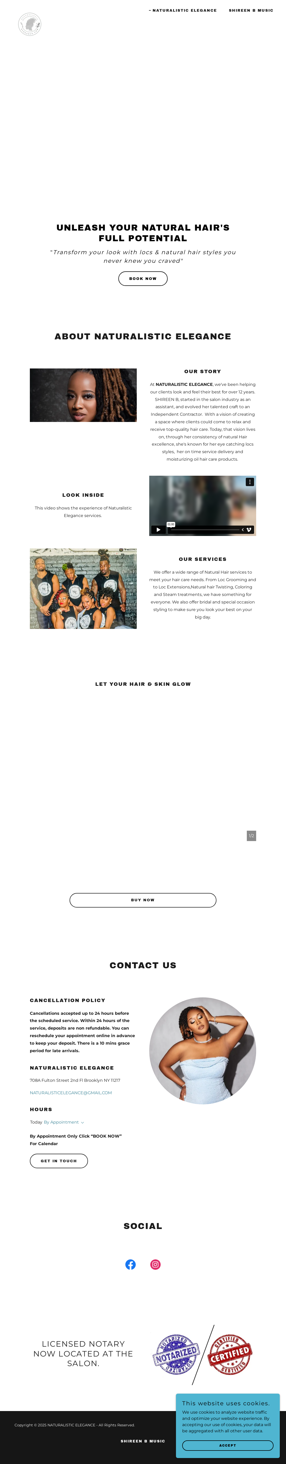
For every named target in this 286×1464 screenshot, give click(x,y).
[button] (81, 1123)
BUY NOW (143, 900)
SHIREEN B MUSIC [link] (251, 10)
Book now (143, 279)
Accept (227, 1445)
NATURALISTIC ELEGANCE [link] (185, 10)
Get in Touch (59, 1161)
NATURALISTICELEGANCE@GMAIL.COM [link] (71, 1092)
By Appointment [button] (61, 1122)
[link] (29, 9)
